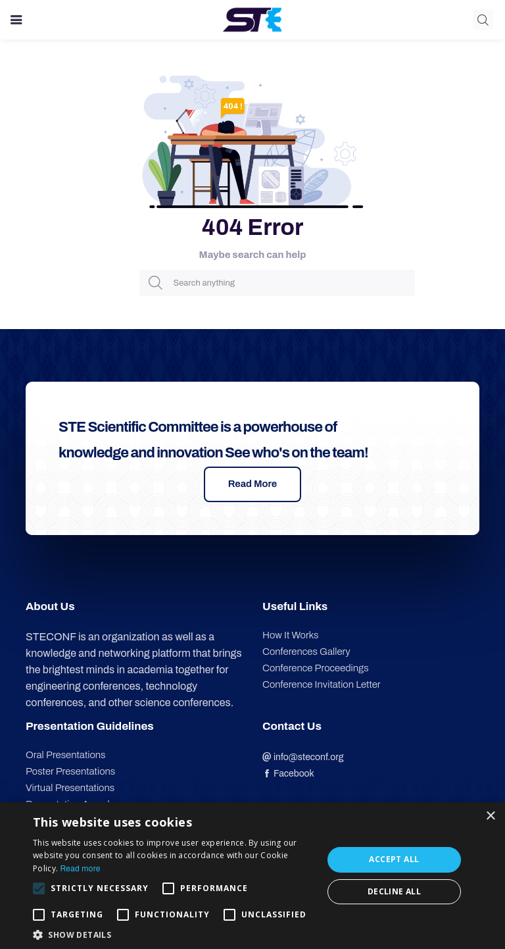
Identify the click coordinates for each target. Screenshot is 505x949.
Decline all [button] (394, 891)
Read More (252, 483)
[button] (173, 933)
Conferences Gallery (306, 651)
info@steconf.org (303, 757)
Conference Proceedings (315, 668)
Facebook (288, 774)
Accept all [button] (394, 859)
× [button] (490, 816)
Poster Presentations (70, 771)
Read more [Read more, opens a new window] (80, 868)
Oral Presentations (65, 755)
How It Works (290, 635)
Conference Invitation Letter (321, 684)
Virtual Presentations (70, 787)
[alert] (252, 875)
